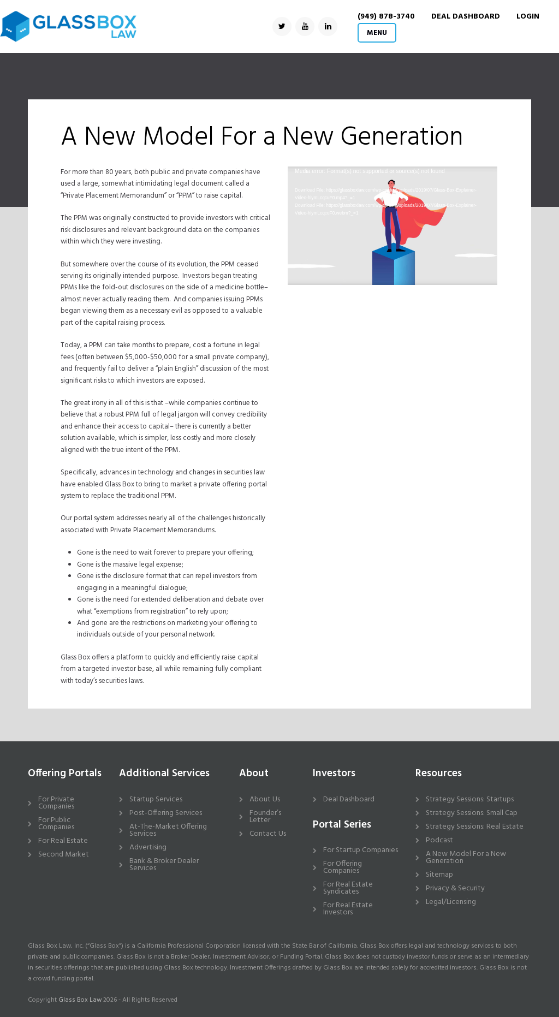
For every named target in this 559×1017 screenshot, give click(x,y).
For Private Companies (56, 803)
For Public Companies (56, 824)
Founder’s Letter (265, 817)
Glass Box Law (80, 1000)
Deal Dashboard (348, 799)
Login (527, 16)
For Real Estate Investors (348, 909)
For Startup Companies (360, 850)
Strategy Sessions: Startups (470, 799)
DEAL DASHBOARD (465, 16)
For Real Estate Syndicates (348, 888)
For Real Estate (63, 840)
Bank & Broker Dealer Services (164, 865)
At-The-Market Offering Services (168, 830)
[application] (392, 225)
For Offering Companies (342, 867)
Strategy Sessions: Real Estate (475, 826)
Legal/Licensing (451, 902)
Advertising (147, 847)
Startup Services (155, 799)
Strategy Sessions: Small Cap (472, 813)
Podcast (439, 840)
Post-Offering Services (165, 813)
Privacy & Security (455, 888)
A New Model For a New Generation (466, 858)
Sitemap (439, 874)
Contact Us (267, 833)
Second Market (63, 854)
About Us (264, 799)
